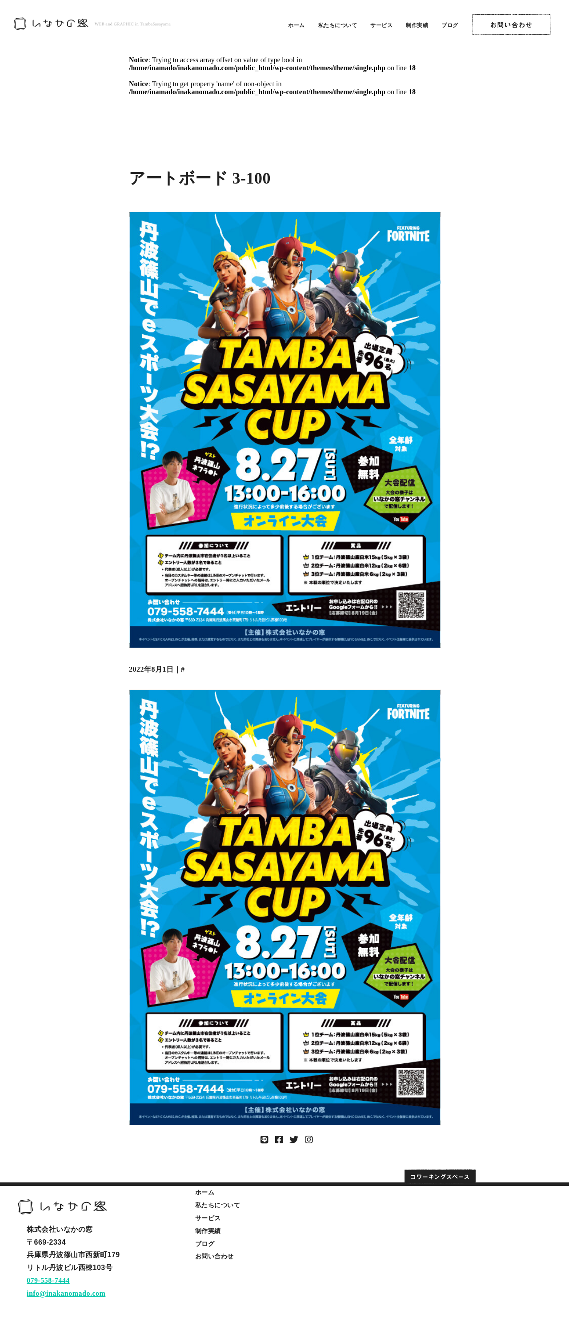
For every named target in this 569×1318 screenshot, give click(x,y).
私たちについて (337, 25)
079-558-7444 (48, 1280)
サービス (381, 25)
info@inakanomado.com (66, 1293)
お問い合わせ (214, 1256)
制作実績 (417, 25)
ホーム (296, 25)
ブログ (449, 25)
